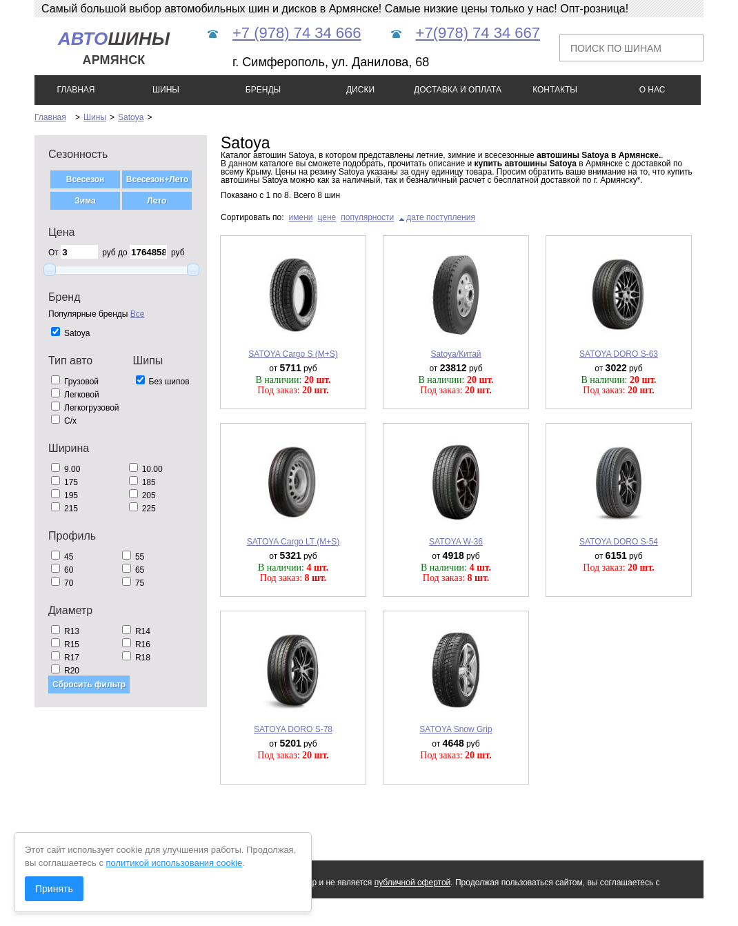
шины (114, 48)
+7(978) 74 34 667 (478, 32)
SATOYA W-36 (456, 541)
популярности (367, 217)
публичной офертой (413, 882)
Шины (94, 117)
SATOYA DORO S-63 (618, 354)
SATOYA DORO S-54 (618, 541)
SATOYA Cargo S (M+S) (293, 354)
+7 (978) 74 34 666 (296, 32)
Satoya (130, 117)
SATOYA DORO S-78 (293, 729)
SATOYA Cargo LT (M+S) (293, 541)
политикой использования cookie (174, 863)
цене (327, 217)
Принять (54, 888)
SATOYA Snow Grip (455, 729)
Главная (50, 117)
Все (137, 314)
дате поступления (440, 217)
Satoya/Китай (455, 354)
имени (301, 217)
